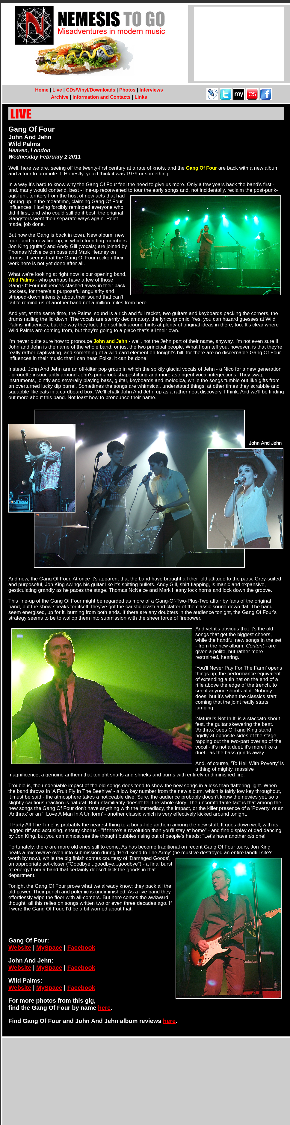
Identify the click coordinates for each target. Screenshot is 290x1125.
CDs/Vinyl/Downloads (90, 89)
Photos (127, 89)
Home (41, 89)
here (104, 1007)
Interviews (151, 89)
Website (19, 947)
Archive (60, 97)
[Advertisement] (239, 44)
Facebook (81, 947)
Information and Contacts (101, 97)
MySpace (49, 947)
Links (141, 97)
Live (57, 89)
